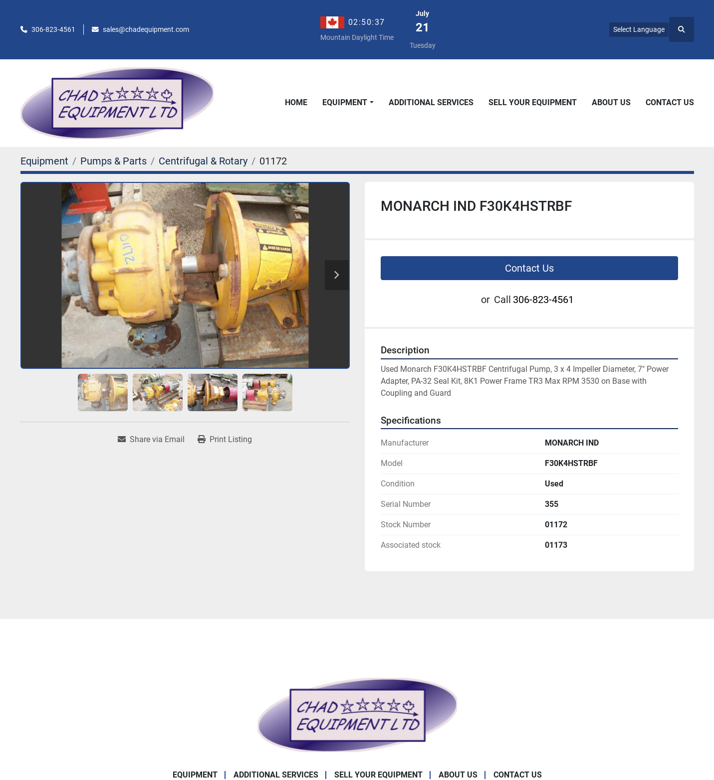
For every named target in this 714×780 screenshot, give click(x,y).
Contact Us (670, 102)
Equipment (344, 102)
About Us (611, 102)
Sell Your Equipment (532, 102)
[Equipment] (44, 161)
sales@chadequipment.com (146, 29)
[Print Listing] (224, 439)
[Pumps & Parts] (113, 161)
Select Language (639, 29)
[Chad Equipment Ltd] (357, 714)
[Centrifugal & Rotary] (203, 161)
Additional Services (431, 102)
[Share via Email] (151, 439)
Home (296, 102)
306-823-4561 (53, 29)
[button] (347, 103)
